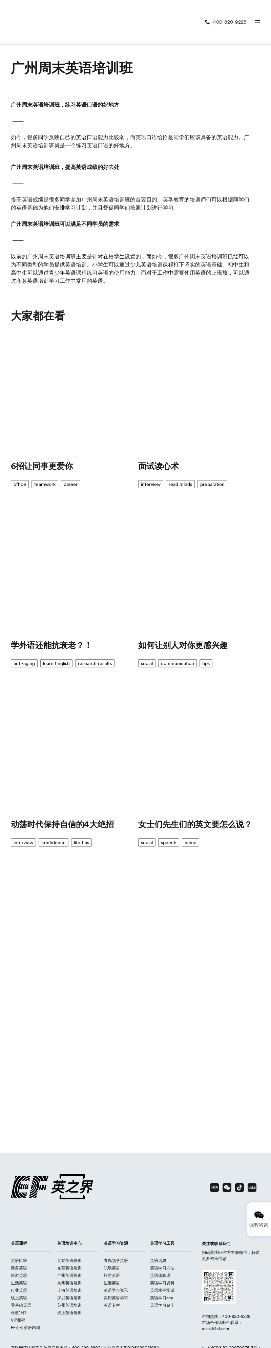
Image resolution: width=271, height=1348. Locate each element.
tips (206, 663)
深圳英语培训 (69, 1298)
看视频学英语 (116, 1260)
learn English (56, 663)
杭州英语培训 (69, 1283)
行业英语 (19, 1290)
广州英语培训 (69, 1275)
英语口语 (19, 1260)
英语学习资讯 (116, 1290)
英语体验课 (160, 1275)
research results (95, 663)
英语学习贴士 (162, 1305)
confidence (53, 842)
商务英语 (19, 1268)
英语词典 (158, 1260)
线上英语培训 (69, 1312)
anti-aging (24, 663)
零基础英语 (21, 1305)
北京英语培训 (69, 1260)
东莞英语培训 (69, 1268)
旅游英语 (19, 1275)
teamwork (45, 484)
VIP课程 (18, 1320)
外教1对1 (18, 1312)
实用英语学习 (116, 1298)
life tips (81, 842)
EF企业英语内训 (25, 1327)
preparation (212, 484)
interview (151, 484)
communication (177, 663)
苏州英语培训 (69, 1305)
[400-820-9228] (226, 22)
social (147, 663)
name (190, 842)
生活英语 (19, 1283)
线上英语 (19, 1298)
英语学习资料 (162, 1283)
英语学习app (161, 1298)
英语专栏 (112, 1305)
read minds (180, 484)
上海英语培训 (69, 1290)
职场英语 (112, 1268)
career (71, 484)
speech (168, 842)
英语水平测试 (162, 1290)
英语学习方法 (162, 1268)
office (20, 484)
